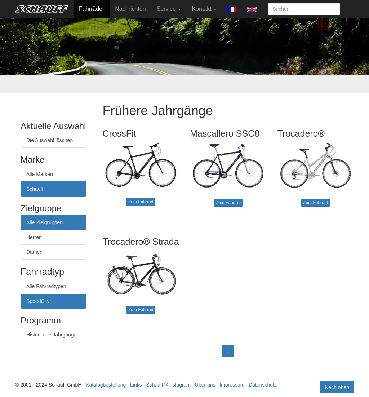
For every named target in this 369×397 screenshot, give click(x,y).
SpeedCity (38, 301)
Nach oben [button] (337, 387)
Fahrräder (91, 9)
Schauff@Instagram (168, 385)
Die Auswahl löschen (49, 140)
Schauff (34, 189)
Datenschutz (263, 385)
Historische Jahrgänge (51, 335)
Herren (34, 237)
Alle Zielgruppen (44, 222)
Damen (34, 252)
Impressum (231, 385)
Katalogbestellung (106, 385)
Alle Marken (39, 174)
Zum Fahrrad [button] (140, 201)
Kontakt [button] (204, 9)
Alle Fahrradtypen (46, 286)
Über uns (205, 385)
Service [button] (169, 9)
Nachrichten (130, 9)
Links (136, 385)
